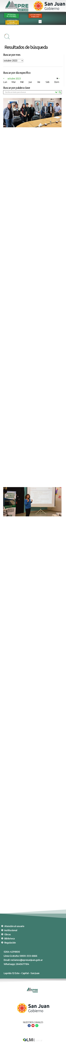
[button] (40, 21)
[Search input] (29, 92)
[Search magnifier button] (60, 92)
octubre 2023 (14, 78)
